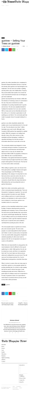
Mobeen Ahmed (6, 46)
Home (3, 5)
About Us (21, 382)
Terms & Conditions (21, 375)
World (7, 5)
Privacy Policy (22, 378)
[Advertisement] (14, 22)
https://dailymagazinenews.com (14, 322)
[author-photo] (14, 318)
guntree (9, 113)
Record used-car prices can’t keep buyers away (7, 303)
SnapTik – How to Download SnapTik (22, 303)
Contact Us (21, 380)
